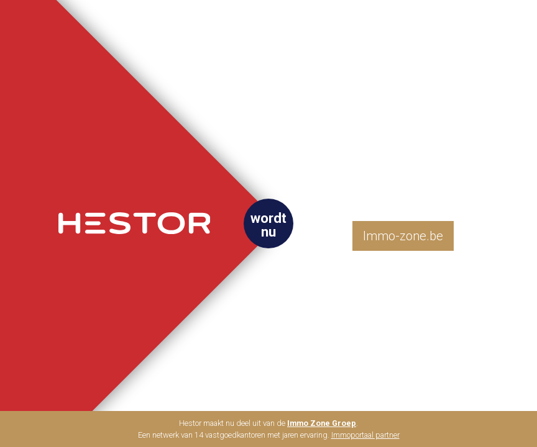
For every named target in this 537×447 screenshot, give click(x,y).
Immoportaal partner (365, 435)
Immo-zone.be (403, 235)
